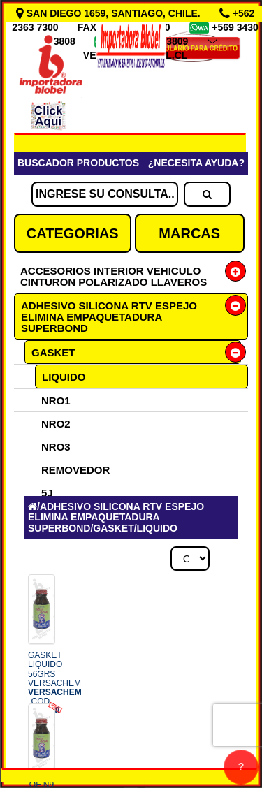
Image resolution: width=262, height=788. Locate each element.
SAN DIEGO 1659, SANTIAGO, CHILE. (109, 13)
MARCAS (189, 233)
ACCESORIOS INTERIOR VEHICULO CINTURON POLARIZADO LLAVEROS (113, 276)
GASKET (53, 352)
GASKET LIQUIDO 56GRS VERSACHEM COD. (55, 682)
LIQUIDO (64, 377)
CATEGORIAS (73, 233)
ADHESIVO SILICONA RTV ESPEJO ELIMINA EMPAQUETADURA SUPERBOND (109, 317)
